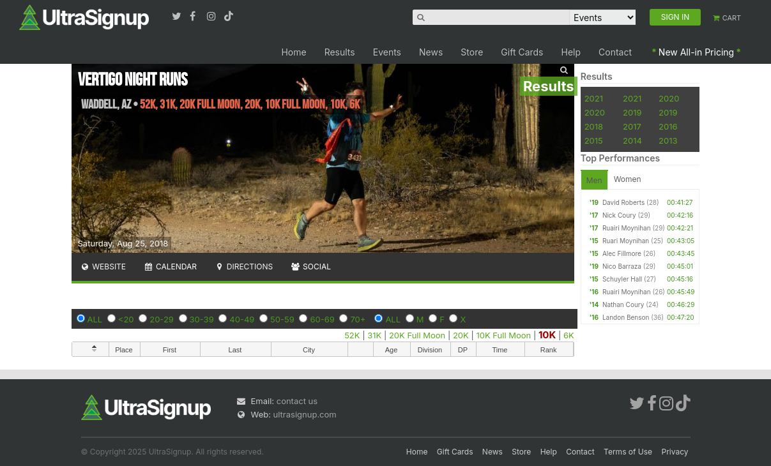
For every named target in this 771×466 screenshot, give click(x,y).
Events (387, 52)
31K (374, 335)
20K (461, 335)
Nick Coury (619, 215)
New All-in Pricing (696, 52)
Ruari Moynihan (625, 240)
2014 (632, 140)
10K (547, 335)
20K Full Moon (417, 335)
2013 (668, 140)
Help (571, 52)
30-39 (202, 319)
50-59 (282, 319)
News (431, 52)
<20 (126, 319)
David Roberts (623, 202)
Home (293, 52)
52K (352, 335)
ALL (95, 319)
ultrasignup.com (305, 414)
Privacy (675, 451)
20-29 (161, 319)
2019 (632, 112)
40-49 (241, 319)
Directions (244, 266)
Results (339, 52)
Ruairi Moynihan (626, 228)
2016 (668, 126)
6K (568, 335)
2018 (593, 126)
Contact (615, 52)
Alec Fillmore (621, 253)
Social (311, 266)
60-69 (322, 319)
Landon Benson (625, 317)
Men (594, 180)
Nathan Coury (623, 304)
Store (472, 52)
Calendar (170, 266)
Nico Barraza (621, 266)
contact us (297, 401)
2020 (669, 98)
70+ (357, 319)
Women (627, 179)
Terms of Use (628, 451)
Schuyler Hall (622, 279)
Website (103, 266)
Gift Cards (522, 52)
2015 (593, 140)
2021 (593, 98)
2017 (632, 126)
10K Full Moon (503, 335)
